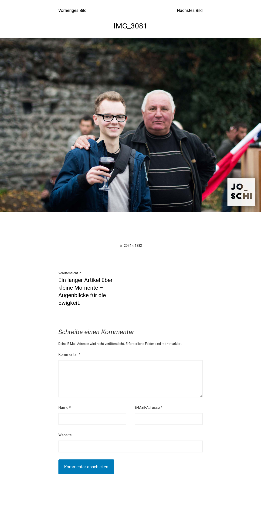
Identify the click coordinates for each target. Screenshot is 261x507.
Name (64, 407)
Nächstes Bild (190, 10)
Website (65, 435)
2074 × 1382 (133, 245)
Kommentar (69, 354)
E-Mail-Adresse (148, 407)
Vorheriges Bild (72, 10)
